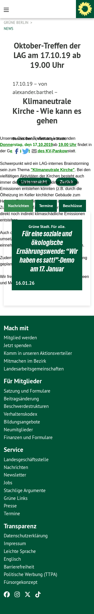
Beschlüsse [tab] (72, 205)
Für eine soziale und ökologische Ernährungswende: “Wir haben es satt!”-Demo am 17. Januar (47, 251)
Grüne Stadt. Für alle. (47, 226)
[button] (16, 150)
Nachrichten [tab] (18, 205)
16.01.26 (25, 283)
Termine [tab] (46, 205)
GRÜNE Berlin (16, 22)
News (8, 28)
